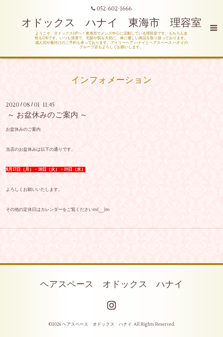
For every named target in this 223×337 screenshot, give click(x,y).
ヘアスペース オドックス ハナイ (111, 284)
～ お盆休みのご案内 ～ (47, 115)
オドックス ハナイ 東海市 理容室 (111, 23)
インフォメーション (111, 80)
